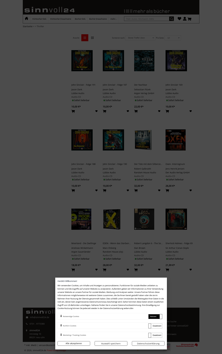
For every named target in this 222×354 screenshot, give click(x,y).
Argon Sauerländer (81, 251)
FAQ (117, 317)
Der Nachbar (140, 84)
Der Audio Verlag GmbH (178, 172)
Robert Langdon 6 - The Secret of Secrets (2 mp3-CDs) (161, 243)
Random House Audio (145, 172)
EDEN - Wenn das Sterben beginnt (120, 243)
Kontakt (163, 317)
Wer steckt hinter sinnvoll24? (173, 325)
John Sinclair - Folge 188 (83, 164)
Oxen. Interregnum (175, 164)
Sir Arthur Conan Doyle (177, 248)
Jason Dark (76, 89)
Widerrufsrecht (78, 327)
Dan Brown (139, 248)
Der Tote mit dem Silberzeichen (150, 164)
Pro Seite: (160, 38)
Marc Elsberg (109, 248)
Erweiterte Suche (167, 321)
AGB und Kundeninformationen (86, 317)
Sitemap (163, 329)
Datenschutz (76, 332)
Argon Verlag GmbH (144, 93)
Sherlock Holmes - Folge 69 (179, 243)
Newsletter (120, 334)
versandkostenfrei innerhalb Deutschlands (60, 345)
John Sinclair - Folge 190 (115, 164)
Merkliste (119, 325)
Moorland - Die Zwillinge (83, 243)
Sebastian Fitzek (142, 89)
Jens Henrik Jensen (175, 168)
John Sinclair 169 (174, 84)
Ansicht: (76, 38)
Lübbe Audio (77, 93)
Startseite (27, 26)
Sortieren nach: (118, 38)
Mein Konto (120, 321)
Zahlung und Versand (126, 329)
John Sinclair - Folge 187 (115, 84)
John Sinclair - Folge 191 (83, 84)
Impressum (76, 322)
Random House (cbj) (113, 251)
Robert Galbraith (142, 168)
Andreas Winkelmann (82, 248)
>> (125, 286)
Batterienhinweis (167, 334)
